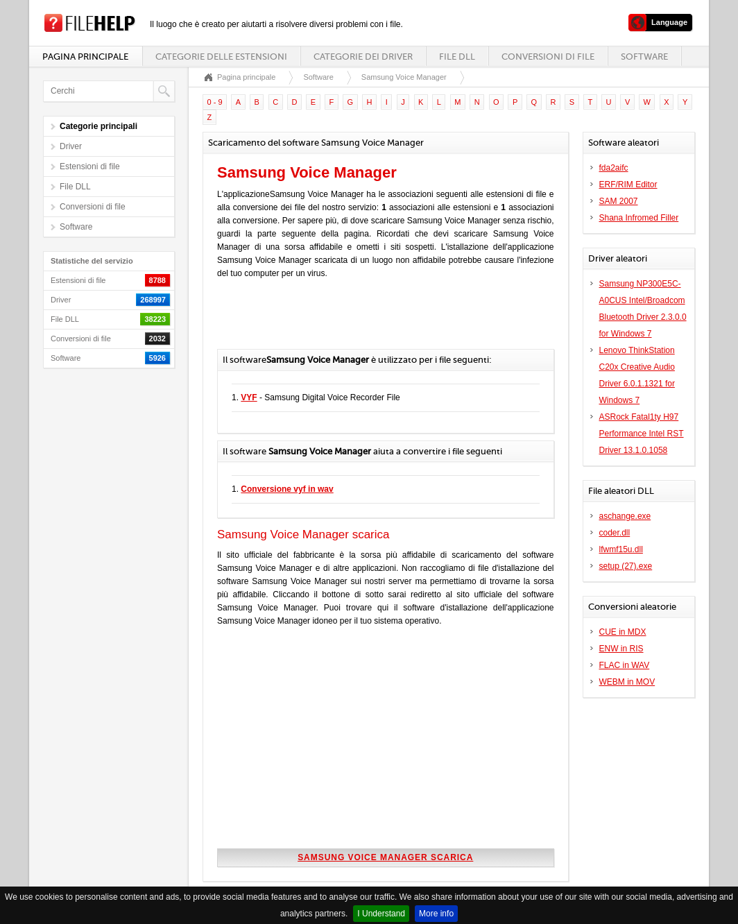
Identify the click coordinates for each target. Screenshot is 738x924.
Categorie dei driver (363, 56)
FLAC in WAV (624, 665)
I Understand (381, 913)
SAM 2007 (618, 201)
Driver (71, 146)
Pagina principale (85, 56)
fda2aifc (613, 168)
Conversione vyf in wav (287, 489)
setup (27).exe (626, 566)
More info (436, 913)
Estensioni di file (90, 166)
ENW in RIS (621, 648)
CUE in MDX (622, 632)
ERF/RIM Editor (628, 184)
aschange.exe (625, 516)
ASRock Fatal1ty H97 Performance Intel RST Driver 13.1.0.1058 (641, 433)
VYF (249, 397)
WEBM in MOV (627, 682)
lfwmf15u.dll (621, 549)
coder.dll (614, 533)
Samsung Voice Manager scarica (385, 857)
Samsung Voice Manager (404, 77)
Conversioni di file (547, 56)
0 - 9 (215, 102)
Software (644, 56)
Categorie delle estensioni (221, 56)
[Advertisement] (379, 321)
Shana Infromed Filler (639, 218)
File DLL (457, 56)
